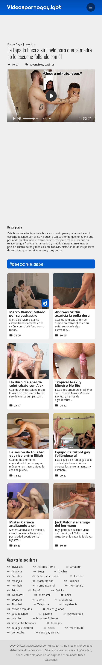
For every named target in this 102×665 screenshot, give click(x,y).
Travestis (17, 566)
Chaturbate (65, 599)
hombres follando (47, 618)
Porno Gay (13, 44)
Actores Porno (46, 566)
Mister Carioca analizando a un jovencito (22, 525)
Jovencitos (29, 44)
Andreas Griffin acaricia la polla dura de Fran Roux (72, 315)
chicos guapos (55, 609)
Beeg (40, 571)
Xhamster (44, 594)
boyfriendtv (70, 604)
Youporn (17, 599)
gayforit (47, 613)
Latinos (49, 64)
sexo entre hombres (24, 623)
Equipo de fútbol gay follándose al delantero (72, 455)
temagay (56, 623)
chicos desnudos (22, 609)
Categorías (51, 659)
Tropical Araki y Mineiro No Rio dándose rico (68, 385)
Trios (15, 590)
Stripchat (17, 604)
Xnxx (68, 594)
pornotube (18, 632)
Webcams (18, 594)
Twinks (59, 590)
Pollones (73, 580)
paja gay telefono (22, 627)
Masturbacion (45, 580)
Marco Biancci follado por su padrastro (27, 314)
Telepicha (43, 604)
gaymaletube (75, 613)
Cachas (63, 571)
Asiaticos (17, 571)
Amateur (75, 566)
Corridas (17, 576)
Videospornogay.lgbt (35, 7)
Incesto (78, 576)
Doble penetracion (48, 576)
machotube (76, 627)
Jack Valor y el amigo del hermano (72, 524)
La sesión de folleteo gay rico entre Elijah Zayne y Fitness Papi (27, 455)
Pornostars (76, 585)
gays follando (20, 613)
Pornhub (17, 585)
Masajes (17, 580)
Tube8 (36, 590)
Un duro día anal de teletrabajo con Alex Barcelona (26, 385)
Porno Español (46, 585)
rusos (51, 627)
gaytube (16, 618)
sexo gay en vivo (49, 632)
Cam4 (40, 599)
